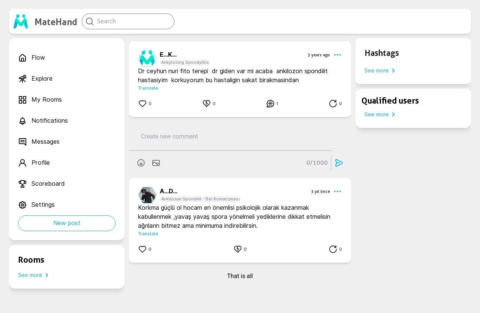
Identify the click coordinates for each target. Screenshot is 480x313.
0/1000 (317, 162)
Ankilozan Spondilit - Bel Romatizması (200, 199)
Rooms (31, 260)
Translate (148, 88)
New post (67, 223)
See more (34, 275)
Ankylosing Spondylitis (185, 62)
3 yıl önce (320, 191)
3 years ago (319, 54)
